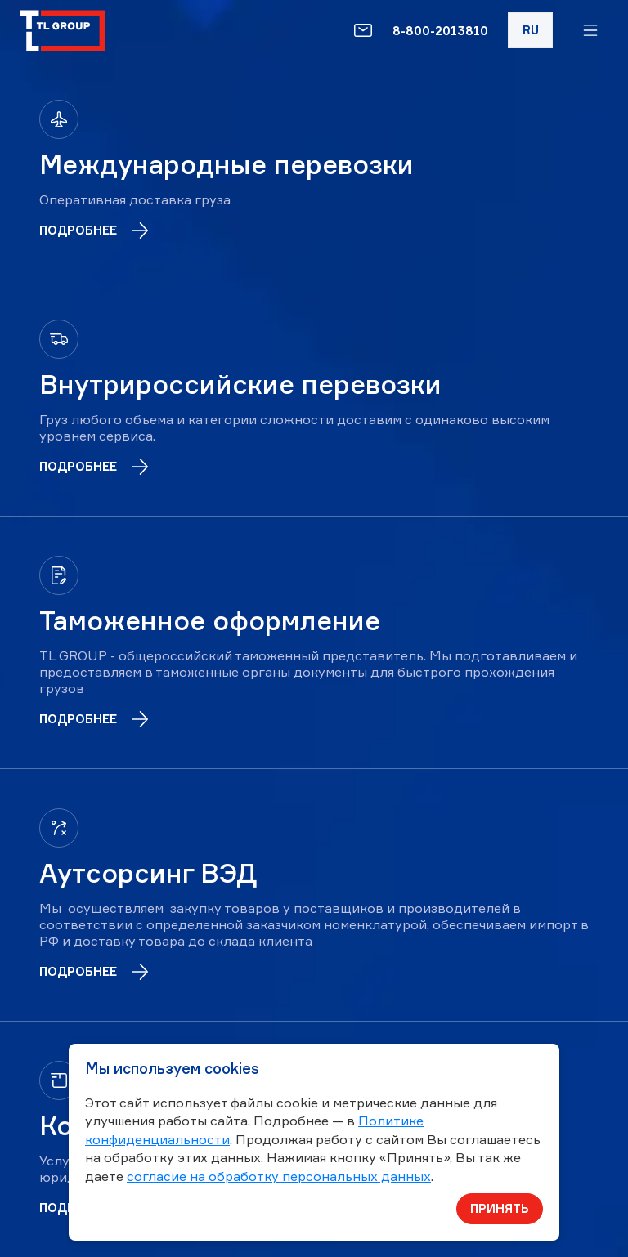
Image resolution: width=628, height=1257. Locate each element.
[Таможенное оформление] (314, 642)
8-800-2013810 (440, 31)
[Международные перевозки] (314, 170)
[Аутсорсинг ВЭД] (314, 895)
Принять (499, 1208)
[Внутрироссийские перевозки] (314, 398)
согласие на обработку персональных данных (279, 1176)
